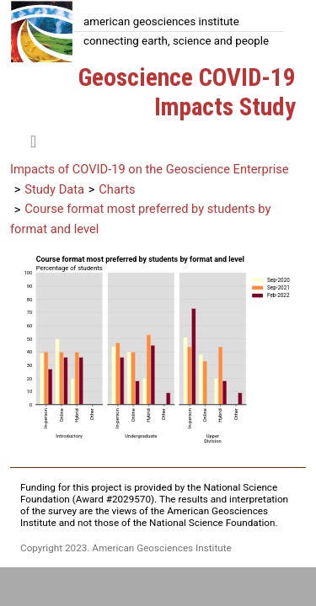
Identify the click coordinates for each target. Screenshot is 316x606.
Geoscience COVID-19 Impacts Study (187, 92)
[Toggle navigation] (33, 141)
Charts (117, 189)
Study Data (54, 189)
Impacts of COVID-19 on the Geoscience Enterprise (149, 169)
